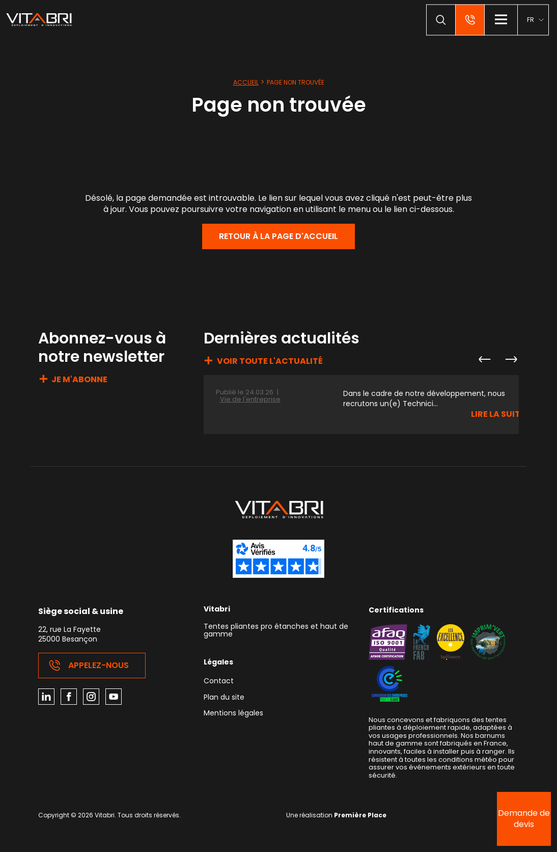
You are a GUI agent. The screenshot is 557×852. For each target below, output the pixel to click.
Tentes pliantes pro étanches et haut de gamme (276, 631)
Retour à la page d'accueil (278, 236)
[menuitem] (535, 20)
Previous (484, 359)
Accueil (246, 82)
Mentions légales (233, 713)
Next (510, 359)
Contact (219, 681)
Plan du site (224, 698)
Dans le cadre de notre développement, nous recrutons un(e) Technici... (424, 399)
